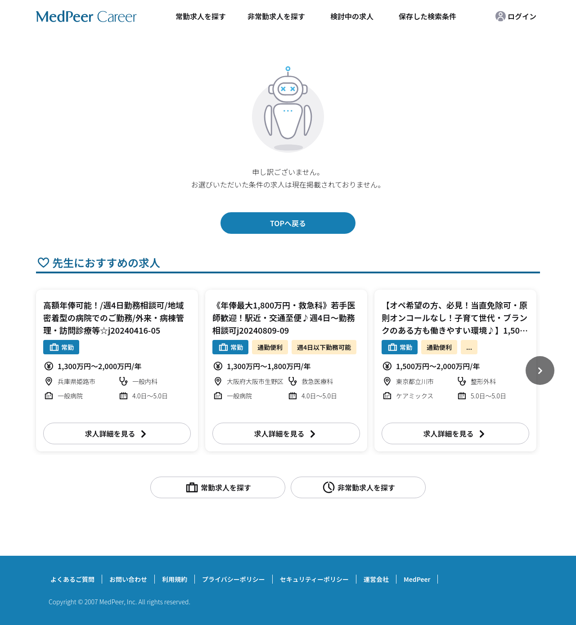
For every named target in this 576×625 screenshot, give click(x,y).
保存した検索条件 (427, 16)
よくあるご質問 (72, 579)
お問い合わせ (128, 579)
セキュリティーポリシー (314, 579)
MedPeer (417, 579)
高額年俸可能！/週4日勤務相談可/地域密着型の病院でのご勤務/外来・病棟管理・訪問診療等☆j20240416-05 (113, 317)
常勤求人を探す (201, 16)
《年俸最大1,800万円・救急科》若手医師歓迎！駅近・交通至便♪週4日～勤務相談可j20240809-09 (283, 317)
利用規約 (174, 579)
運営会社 (376, 579)
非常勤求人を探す (276, 16)
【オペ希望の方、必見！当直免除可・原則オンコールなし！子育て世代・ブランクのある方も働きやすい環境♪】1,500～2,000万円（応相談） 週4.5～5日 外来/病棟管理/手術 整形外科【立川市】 (455, 330)
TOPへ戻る (288, 223)
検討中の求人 (352, 16)
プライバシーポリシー (233, 579)
